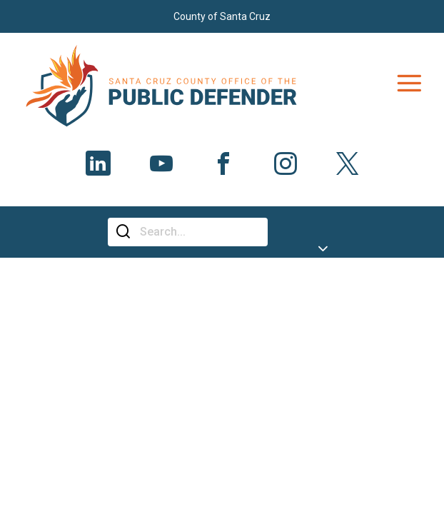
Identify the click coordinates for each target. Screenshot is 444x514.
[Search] (198, 232)
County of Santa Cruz (222, 16)
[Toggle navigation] (409, 83)
